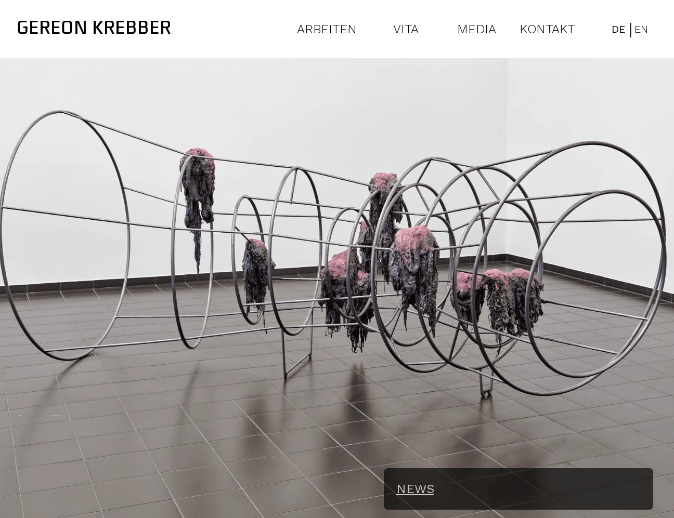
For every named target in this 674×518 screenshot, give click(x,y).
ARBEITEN (327, 29)
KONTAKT (547, 29)
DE (619, 29)
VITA (406, 29)
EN (641, 29)
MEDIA (476, 29)
